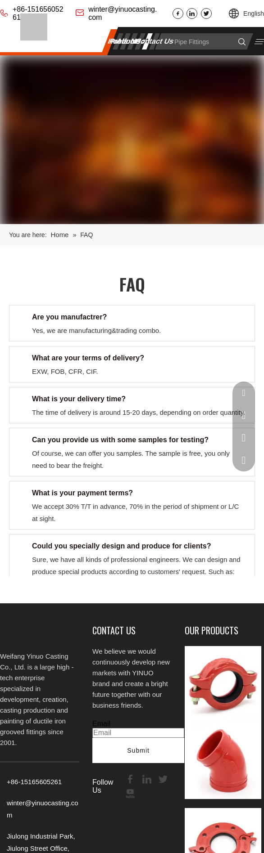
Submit (138, 750)
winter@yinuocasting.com (122, 13)
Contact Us (154, 41)
